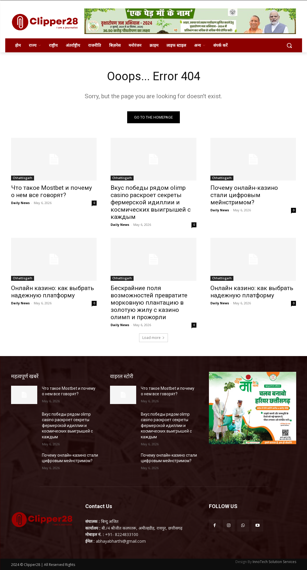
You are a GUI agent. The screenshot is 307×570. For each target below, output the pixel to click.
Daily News (20, 203)
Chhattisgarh (22, 178)
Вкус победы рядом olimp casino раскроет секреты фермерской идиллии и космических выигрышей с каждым (151, 202)
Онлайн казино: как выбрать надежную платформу (52, 292)
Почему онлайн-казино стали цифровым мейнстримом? (244, 195)
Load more (153, 337)
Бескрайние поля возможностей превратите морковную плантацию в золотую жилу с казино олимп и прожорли (149, 303)
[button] (289, 45)
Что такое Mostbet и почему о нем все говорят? (51, 191)
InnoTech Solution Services (274, 561)
